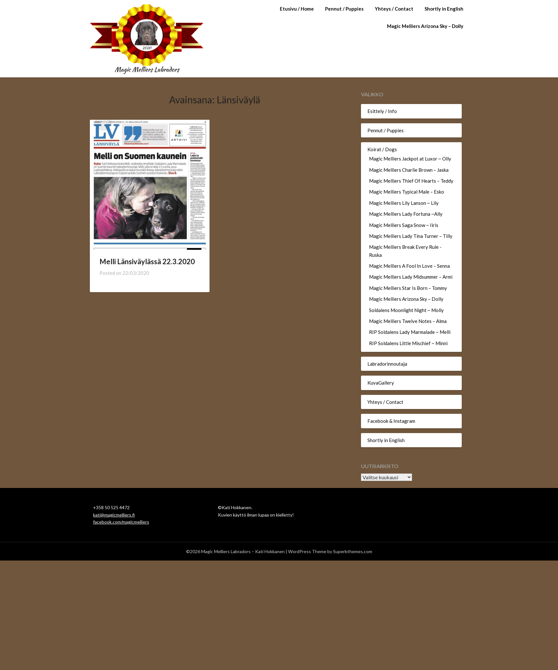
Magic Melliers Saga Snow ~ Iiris (403, 225)
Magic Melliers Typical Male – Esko (406, 192)
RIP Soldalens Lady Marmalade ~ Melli (410, 332)
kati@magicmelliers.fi (114, 515)
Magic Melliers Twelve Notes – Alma (408, 321)
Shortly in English (444, 9)
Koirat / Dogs (382, 149)
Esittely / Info (382, 111)
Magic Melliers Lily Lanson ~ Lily (404, 203)
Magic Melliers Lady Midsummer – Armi (410, 277)
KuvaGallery (380, 383)
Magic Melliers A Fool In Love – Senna (409, 266)
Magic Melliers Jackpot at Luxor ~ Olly (410, 158)
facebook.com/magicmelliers (121, 522)
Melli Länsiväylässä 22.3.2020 (147, 261)
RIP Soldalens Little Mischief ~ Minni (408, 343)
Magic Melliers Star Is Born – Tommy (408, 288)
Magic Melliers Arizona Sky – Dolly (425, 26)
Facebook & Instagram (391, 421)
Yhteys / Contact (394, 9)
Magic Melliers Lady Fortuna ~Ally (405, 214)
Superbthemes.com (352, 551)
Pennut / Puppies (344, 9)
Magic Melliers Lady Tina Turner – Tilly (410, 236)
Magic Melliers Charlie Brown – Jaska (409, 170)
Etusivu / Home (297, 9)
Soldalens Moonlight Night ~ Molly (406, 310)
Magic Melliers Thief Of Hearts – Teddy (411, 181)
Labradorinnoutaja (387, 364)
